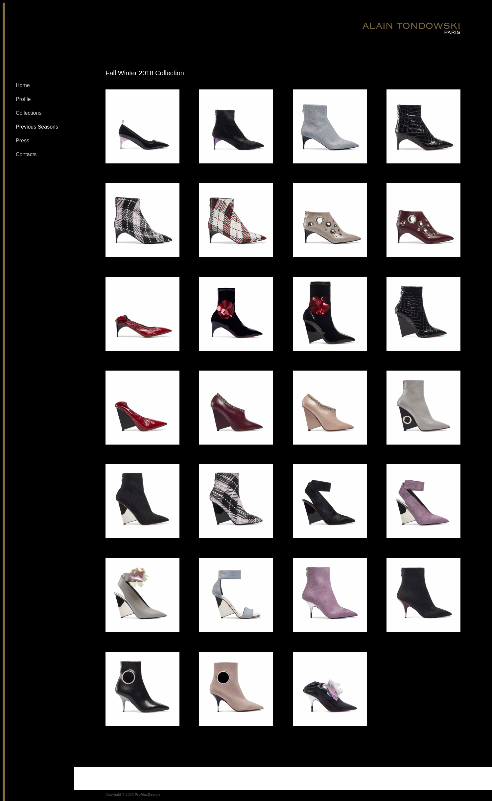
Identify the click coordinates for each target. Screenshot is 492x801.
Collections (28, 113)
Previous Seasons (37, 127)
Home (23, 85)
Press (22, 140)
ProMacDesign (147, 794)
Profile (23, 99)
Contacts (26, 154)
